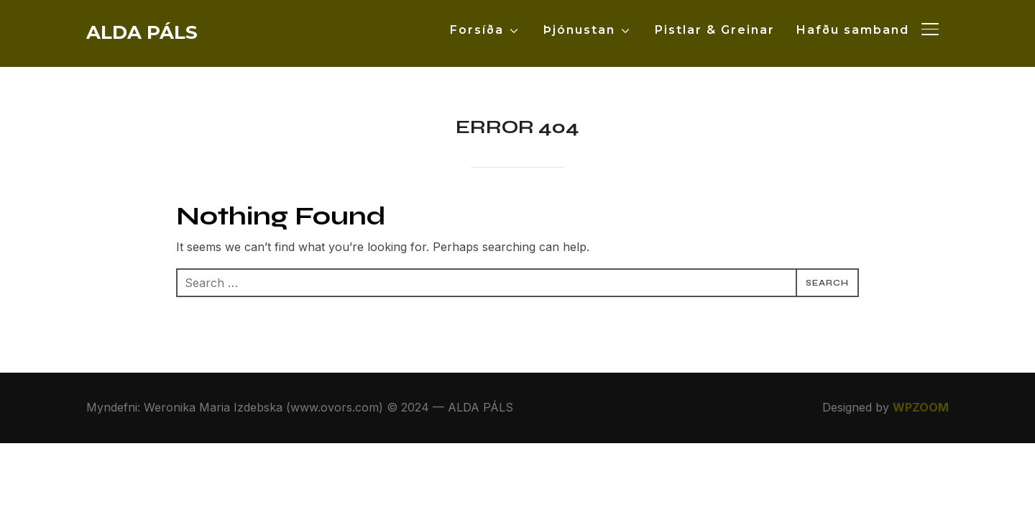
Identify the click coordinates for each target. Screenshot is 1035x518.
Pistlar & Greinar (715, 30)
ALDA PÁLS (142, 32)
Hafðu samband (852, 30)
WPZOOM (921, 407)
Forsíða (477, 30)
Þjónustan (579, 30)
